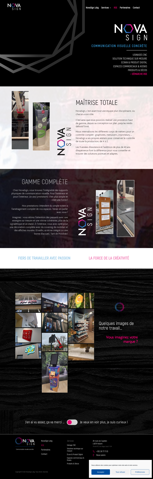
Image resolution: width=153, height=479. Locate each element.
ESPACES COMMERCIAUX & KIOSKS (130, 66)
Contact (136, 8)
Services (105, 8)
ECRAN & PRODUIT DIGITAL (134, 62)
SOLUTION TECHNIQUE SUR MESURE (129, 58)
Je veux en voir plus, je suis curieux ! (104, 422)
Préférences (140, 472)
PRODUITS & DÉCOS (137, 70)
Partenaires (125, 8)
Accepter (100, 472)
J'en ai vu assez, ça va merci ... (44, 422)
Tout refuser (120, 472)
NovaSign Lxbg (92, 8)
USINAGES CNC (140, 55)
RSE (115, 8)
